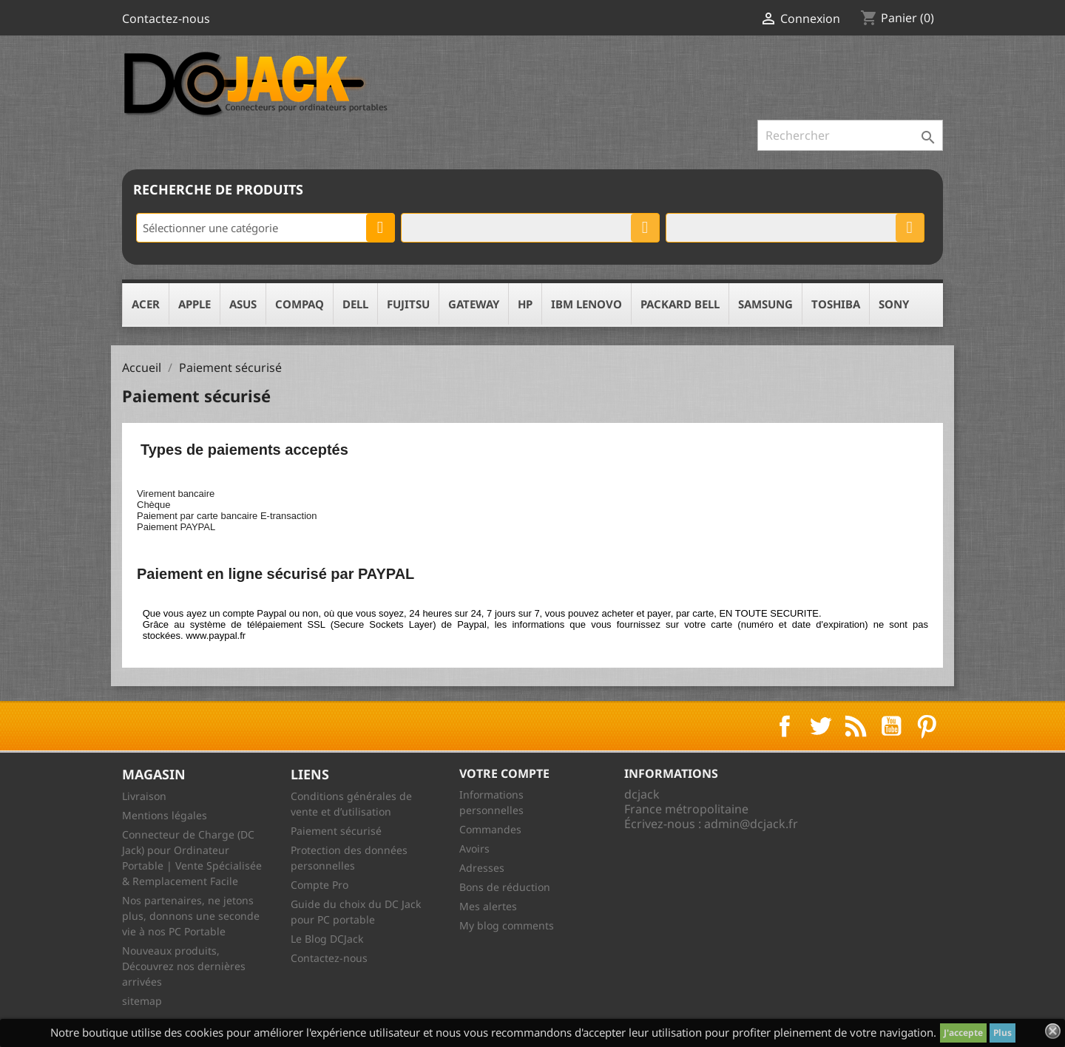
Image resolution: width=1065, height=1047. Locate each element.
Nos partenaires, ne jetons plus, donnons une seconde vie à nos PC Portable (191, 915)
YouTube (891, 726)
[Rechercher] (850, 135)
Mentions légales (164, 815)
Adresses (481, 868)
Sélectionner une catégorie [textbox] (210, 227)
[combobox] (265, 228)
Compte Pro (319, 885)
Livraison (144, 796)
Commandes (490, 829)
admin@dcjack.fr (751, 824)
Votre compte (504, 773)
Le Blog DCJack (327, 939)
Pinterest (926, 726)
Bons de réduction (504, 887)
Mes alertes (488, 906)
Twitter (820, 726)
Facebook (784, 726)
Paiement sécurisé (336, 831)
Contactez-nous (166, 18)
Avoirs (474, 848)
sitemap (142, 1001)
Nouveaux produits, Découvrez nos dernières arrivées (184, 966)
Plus (1002, 1032)
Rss (855, 726)
